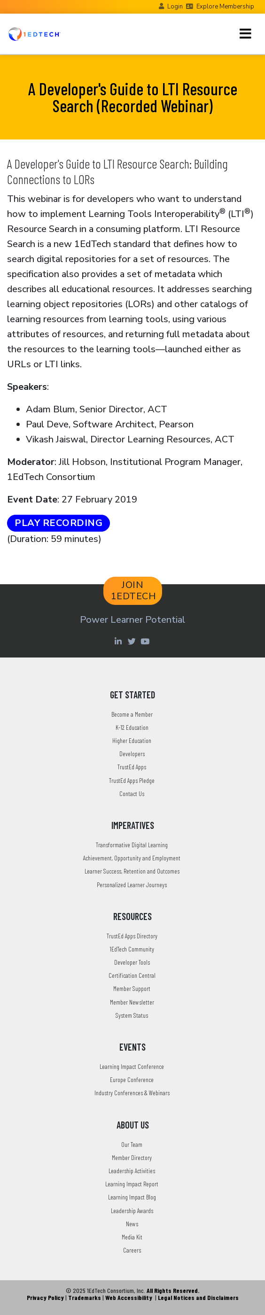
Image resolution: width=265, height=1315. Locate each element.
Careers (132, 1250)
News (132, 1224)
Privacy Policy (45, 1297)
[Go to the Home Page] (34, 34)
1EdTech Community (131, 949)
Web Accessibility (128, 1297)
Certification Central (132, 975)
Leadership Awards (132, 1210)
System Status (132, 1015)
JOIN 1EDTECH (133, 591)
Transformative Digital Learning (132, 845)
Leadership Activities (132, 1171)
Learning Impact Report (131, 1184)
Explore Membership (225, 6)
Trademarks (84, 1297)
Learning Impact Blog (132, 1197)
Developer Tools (132, 962)
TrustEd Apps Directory (132, 936)
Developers (132, 754)
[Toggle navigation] (245, 34)
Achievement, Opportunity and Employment (131, 858)
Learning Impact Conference (132, 1066)
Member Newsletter (132, 1002)
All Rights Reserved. (173, 1290)
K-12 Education (132, 727)
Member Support (131, 988)
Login (175, 6)
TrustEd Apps (131, 767)
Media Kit (132, 1237)
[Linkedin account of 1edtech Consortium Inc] (119, 641)
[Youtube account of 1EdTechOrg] (146, 641)
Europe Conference (132, 1079)
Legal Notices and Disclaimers (198, 1297)
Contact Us (131, 793)
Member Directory (132, 1157)
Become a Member (132, 714)
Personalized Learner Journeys (132, 885)
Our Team (131, 1144)
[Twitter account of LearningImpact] (133, 641)
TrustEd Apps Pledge (132, 780)
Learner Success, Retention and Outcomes (132, 871)
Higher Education (131, 740)
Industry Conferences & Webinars (132, 1093)
